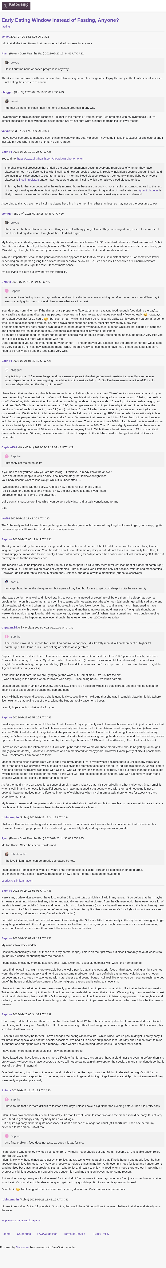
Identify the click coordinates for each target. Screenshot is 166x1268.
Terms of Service (74, 1233)
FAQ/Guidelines (47, 1233)
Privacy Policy (100, 1233)
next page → (32, 1220)
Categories (24, 1233)
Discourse (22, 1247)
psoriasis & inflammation (17, 880)
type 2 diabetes (149, 190)
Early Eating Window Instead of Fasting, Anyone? (60, 20)
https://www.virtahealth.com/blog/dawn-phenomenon (50, 158)
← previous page (12, 1220)
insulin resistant (29, 179)
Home (6, 1233)
